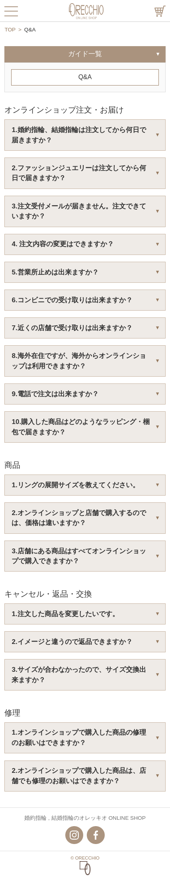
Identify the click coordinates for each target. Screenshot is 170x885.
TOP (10, 30)
